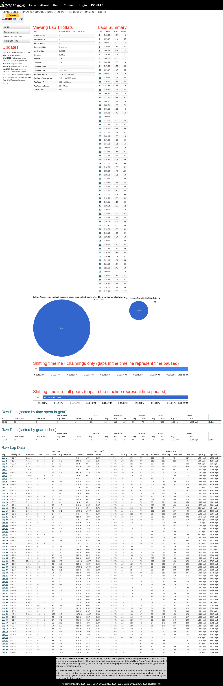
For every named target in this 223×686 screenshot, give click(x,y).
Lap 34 (5, 555)
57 (100, 252)
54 (100, 241)
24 (100, 124)
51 (100, 229)
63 (100, 276)
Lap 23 (5, 523)
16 (100, 93)
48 (100, 217)
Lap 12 (5, 490)
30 (100, 148)
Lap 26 (5, 532)
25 (100, 128)
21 (100, 113)
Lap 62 (5, 638)
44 (100, 202)
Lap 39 (5, 570)
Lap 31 (5, 546)
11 (100, 74)
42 (100, 194)
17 (100, 97)
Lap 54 (5, 614)
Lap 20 (5, 514)
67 (100, 291)
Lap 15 (5, 499)
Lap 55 (5, 617)
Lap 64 (5, 643)
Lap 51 (5, 605)
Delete (211, 422)
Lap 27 (5, 534)
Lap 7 (4, 476)
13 (100, 81)
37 (100, 175)
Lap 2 (4, 461)
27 (100, 136)
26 (100, 132)
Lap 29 (5, 540)
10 (100, 70)
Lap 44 (5, 585)
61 (100, 268)
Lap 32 (5, 549)
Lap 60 (5, 632)
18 (100, 101)
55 (100, 245)
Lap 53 (5, 611)
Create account (11, 32)
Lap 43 (5, 582)
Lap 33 (5, 552)
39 (100, 183)
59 (100, 260)
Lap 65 (5, 646)
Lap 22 (5, 520)
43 (100, 198)
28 (100, 140)
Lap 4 (4, 467)
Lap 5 (4, 470)
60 (100, 264)
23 (100, 121)
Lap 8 (4, 479)
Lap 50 (5, 602)
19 (100, 105)
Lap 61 (5, 635)
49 (100, 221)
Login (83, 5)
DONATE (97, 5)
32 (100, 155)
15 (100, 90)
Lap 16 (5, 502)
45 (100, 206)
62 (100, 272)
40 (100, 186)
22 (100, 117)
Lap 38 (5, 567)
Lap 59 (5, 629)
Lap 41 (5, 576)
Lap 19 (5, 511)
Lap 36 (5, 561)
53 (100, 237)
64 (100, 279)
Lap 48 (5, 596)
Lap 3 (4, 464)
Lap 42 (5, 579)
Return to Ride (11, 41)
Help (56, 5)
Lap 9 (4, 481)
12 (100, 78)
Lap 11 (5, 487)
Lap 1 (4, 458)
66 (100, 287)
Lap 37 (5, 564)
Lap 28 (5, 537)
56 (100, 248)
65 (100, 283)
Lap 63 (5, 641)
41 (100, 190)
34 (100, 163)
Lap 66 (5, 649)
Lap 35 (5, 558)
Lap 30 (5, 543)
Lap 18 (5, 508)
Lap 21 (5, 517)
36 (100, 171)
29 (100, 144)
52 (100, 233)
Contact (68, 5)
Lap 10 (5, 484)
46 (100, 210)
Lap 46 (5, 590)
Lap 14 (5, 496)
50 (100, 225)
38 (100, 179)
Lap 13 (5, 493)
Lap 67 (5, 652)
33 (100, 159)
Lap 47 (5, 593)
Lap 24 (5, 526)
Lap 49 (5, 599)
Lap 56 (5, 620)
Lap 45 (5, 587)
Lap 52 (5, 608)
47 (100, 214)
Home (32, 5)
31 (100, 152)
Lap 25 (5, 529)
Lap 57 (5, 623)
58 (100, 256)
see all (5, 83)
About (44, 5)
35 (100, 167)
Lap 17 (5, 505)
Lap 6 (4, 473)
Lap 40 (5, 573)
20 (100, 109)
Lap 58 (5, 626)
